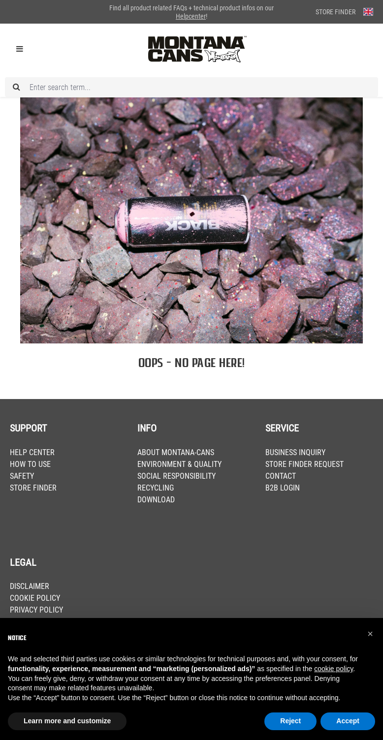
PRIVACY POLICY (36, 610)
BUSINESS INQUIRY (295, 452)
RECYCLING (155, 488)
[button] (370, 634)
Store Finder (335, 12)
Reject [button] (290, 721)
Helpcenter (191, 16)
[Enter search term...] (191, 87)
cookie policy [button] (333, 669)
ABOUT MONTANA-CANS (175, 452)
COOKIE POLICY (35, 598)
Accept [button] (347, 721)
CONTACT (280, 476)
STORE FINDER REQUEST (304, 464)
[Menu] (20, 49)
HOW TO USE (30, 464)
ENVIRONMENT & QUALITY (179, 464)
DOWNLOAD (156, 499)
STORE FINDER (33, 488)
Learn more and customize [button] (67, 721)
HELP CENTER (32, 452)
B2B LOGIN (282, 488)
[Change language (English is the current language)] (368, 11)
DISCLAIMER (29, 586)
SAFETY (22, 476)
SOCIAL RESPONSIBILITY (176, 476)
